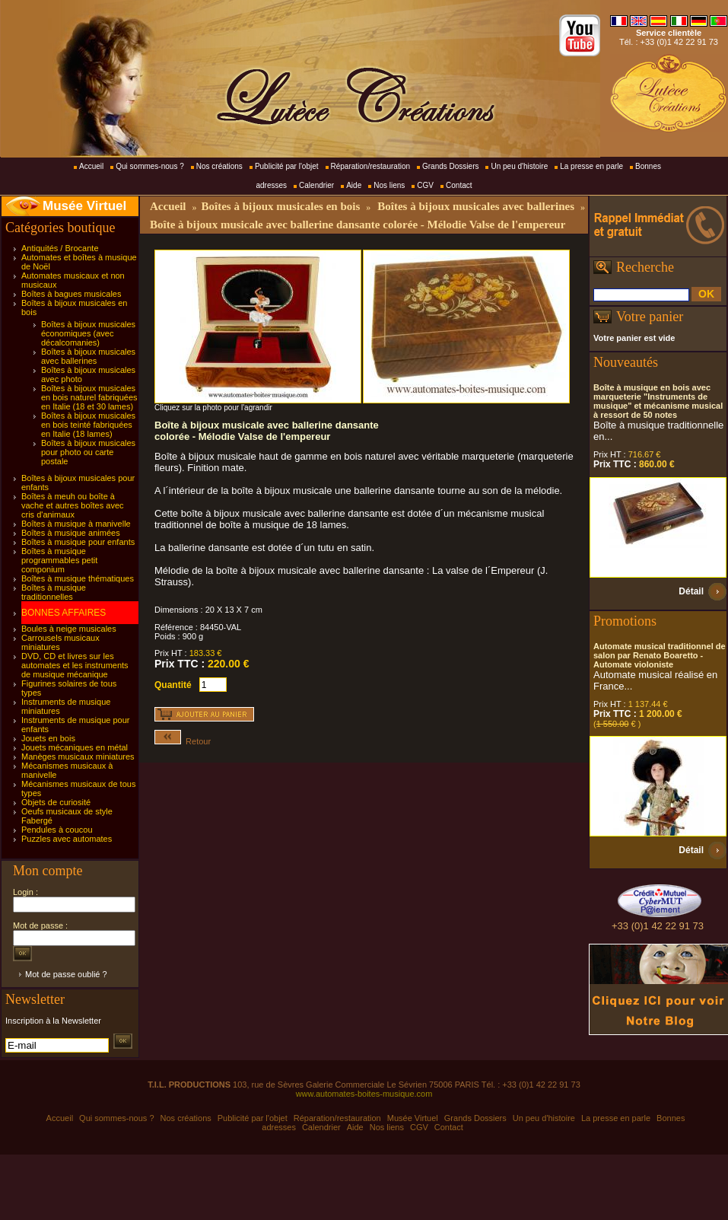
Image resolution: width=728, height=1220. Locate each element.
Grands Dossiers (450, 166)
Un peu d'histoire (519, 166)
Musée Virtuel (84, 206)
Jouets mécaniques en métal (74, 747)
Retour (182, 741)
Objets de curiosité (56, 802)
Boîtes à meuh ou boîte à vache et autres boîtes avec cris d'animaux (72, 505)
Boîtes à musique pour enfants (78, 541)
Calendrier (316, 185)
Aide (353, 185)
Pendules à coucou (57, 829)
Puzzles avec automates (66, 838)
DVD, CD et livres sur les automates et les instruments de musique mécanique (75, 665)
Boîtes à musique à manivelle (76, 523)
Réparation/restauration (371, 166)
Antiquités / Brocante (60, 248)
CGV (425, 185)
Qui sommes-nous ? (149, 166)
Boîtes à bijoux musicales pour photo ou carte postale (88, 452)
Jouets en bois (48, 738)
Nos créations (219, 166)
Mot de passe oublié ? (66, 974)
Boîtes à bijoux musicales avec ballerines (88, 356)
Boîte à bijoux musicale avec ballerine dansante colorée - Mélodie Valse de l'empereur (357, 224)
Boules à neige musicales (68, 628)
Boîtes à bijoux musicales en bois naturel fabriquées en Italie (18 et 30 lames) (89, 397)
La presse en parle (591, 166)
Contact (459, 185)
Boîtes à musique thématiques (77, 578)
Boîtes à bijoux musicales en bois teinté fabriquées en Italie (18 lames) (88, 424)
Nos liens (389, 185)
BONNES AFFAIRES (63, 612)
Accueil (91, 166)
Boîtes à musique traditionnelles (53, 592)
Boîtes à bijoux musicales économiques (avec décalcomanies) (88, 333)
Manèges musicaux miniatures (78, 756)
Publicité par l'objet (287, 166)
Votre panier (649, 316)
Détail (691, 591)
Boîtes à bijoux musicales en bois (280, 206)
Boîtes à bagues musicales (71, 293)
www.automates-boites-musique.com (364, 1093)
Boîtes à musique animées (70, 532)
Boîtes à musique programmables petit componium (59, 560)
